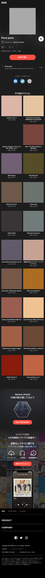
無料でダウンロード (22, 464)
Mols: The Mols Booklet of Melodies (33, 147)
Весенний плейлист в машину (33, 348)
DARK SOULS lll (11, 377)
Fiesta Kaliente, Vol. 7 (33, 377)
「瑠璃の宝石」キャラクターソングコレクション (33, 262)
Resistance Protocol (33, 233)
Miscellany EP (33, 175)
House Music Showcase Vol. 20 (11, 262)
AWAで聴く (22, 57)
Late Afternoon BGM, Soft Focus (33, 319)
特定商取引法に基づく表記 (27, 552)
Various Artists (18, 42)
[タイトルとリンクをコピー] (29, 81)
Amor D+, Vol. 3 (11, 118)
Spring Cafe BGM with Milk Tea (11, 319)
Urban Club (33, 204)
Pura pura (23, 511)
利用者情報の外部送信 (8, 552)
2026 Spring (11, 175)
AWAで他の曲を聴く (22, 422)
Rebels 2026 (11, 233)
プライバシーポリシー (18, 549)
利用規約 (4, 549)
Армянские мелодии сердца (11, 348)
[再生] (41, 39)
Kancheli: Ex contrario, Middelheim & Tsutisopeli (33, 118)
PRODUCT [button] (7, 520)
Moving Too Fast (11, 204)
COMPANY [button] (7, 527)
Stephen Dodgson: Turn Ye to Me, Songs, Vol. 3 (11, 147)
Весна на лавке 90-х (33, 291)
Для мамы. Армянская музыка (11, 291)
